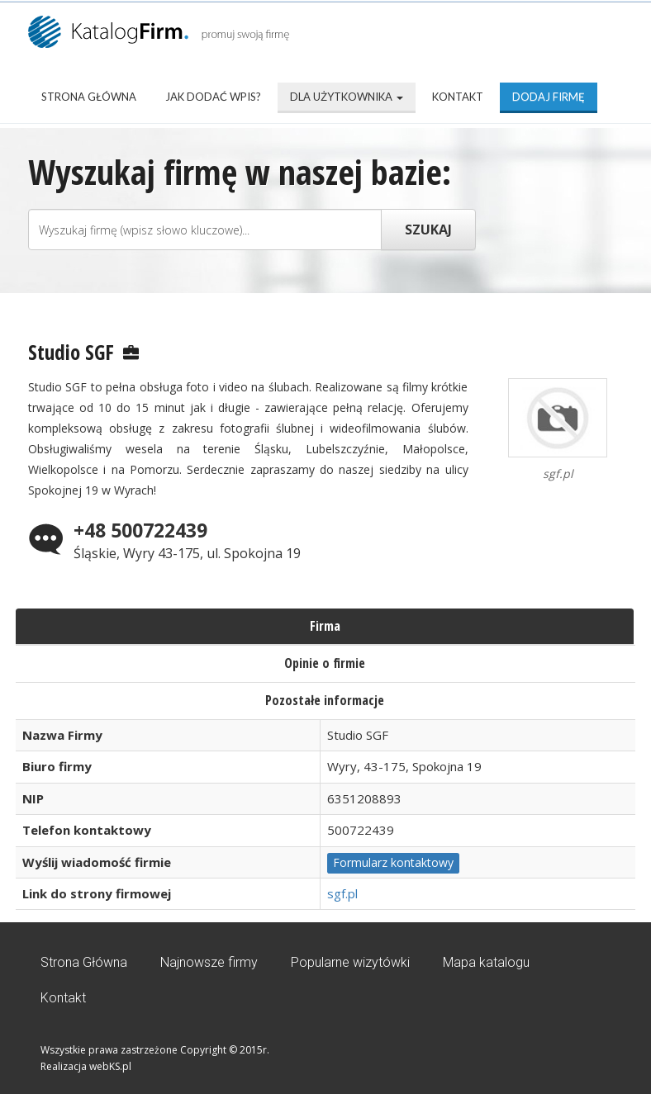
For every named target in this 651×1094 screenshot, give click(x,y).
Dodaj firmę (548, 96)
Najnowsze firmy (209, 962)
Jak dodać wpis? (213, 96)
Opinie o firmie (324, 663)
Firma (325, 626)
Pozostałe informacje (324, 700)
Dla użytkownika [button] (346, 96)
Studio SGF (71, 352)
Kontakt (457, 96)
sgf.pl (342, 893)
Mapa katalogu (486, 962)
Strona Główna (88, 96)
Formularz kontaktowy (393, 862)
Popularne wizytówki (350, 962)
